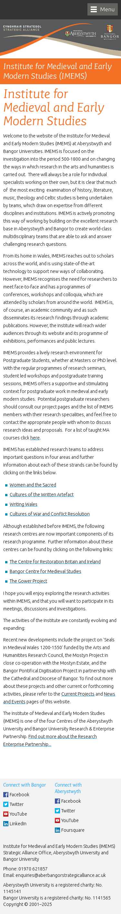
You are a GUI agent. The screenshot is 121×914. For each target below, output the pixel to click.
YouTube (18, 814)
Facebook (19, 794)
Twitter (17, 804)
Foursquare (73, 830)
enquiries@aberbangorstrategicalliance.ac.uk (60, 875)
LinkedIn (18, 823)
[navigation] (102, 9)
